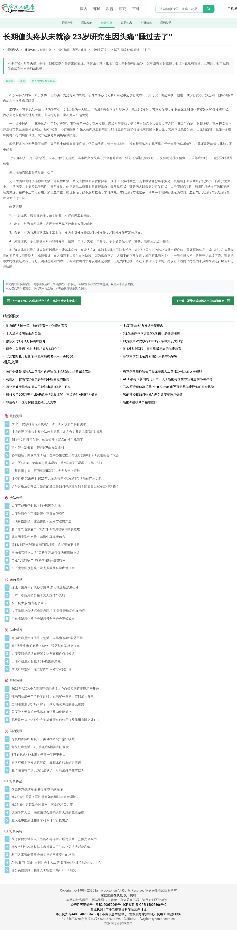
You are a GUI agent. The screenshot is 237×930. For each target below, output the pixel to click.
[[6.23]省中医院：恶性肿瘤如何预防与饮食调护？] (121, 797)
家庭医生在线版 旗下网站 (118, 895)
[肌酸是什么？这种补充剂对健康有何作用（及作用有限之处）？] (121, 720)
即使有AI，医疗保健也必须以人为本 (31, 402)
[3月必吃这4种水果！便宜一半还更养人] (121, 754)
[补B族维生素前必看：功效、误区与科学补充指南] (121, 646)
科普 (109, 9)
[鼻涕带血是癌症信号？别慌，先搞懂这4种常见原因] (121, 638)
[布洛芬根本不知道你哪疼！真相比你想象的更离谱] (121, 762)
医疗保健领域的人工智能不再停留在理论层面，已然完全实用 (48, 371)
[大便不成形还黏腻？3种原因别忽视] (121, 505)
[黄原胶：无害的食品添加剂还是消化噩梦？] (121, 712)
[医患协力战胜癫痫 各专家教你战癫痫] (121, 789)
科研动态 (146, 22)
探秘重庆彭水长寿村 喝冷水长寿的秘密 (150, 356)
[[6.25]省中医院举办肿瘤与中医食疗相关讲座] (121, 804)
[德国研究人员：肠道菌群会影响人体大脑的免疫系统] (121, 812)
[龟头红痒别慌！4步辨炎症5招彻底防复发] (121, 747)
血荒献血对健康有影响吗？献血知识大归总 (153, 341)
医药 (122, 9)
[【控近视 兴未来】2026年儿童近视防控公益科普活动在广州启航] (121, 478)
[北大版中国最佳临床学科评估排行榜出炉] (121, 820)
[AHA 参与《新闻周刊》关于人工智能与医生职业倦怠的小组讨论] (121, 862)
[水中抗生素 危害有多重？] (121, 603)
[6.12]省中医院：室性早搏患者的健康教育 (152, 349)
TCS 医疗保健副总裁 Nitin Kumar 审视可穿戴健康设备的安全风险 (168, 387)
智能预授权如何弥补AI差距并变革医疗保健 (153, 394)
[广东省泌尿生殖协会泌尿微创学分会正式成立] (121, 618)
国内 (83, 9)
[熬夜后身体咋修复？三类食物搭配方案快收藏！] (121, 739)
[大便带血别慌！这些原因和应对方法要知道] (121, 521)
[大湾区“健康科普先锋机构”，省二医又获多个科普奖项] (121, 424)
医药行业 (67, 22)
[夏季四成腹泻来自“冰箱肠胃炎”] (203, 300)
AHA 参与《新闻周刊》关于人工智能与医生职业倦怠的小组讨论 (167, 379)
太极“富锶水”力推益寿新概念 (143, 326)
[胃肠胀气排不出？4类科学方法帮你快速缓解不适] (121, 552)
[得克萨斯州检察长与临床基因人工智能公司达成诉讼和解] (121, 847)
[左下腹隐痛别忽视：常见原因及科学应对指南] (121, 568)
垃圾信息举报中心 (142, 914)
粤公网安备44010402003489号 (78, 914)
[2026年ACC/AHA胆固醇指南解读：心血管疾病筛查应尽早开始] (121, 688)
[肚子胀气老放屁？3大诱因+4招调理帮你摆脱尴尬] (121, 529)
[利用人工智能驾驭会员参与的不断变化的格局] (121, 854)
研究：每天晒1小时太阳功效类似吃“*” (32, 349)
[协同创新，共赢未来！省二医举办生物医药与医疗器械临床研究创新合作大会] (121, 455)
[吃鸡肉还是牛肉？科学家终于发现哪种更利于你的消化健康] (121, 696)
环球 (96, 9)
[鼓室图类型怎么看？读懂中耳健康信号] (121, 537)
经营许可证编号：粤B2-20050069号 (96, 905)
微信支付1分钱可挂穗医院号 (26, 341)
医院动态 (86, 22)
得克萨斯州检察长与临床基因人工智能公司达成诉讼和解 (162, 371)
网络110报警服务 (169, 914)
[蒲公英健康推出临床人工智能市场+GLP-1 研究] (121, 870)
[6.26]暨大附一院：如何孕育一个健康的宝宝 (37, 326)
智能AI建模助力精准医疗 (140, 402)
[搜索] (208, 9)
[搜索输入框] (184, 9)
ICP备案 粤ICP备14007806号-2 (144, 905)
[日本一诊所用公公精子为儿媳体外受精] (121, 595)
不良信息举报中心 (114, 914)
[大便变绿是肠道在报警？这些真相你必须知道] (121, 653)
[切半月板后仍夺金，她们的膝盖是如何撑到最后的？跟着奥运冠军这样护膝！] (121, 486)
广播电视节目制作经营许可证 (126, 909)
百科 (135, 9)
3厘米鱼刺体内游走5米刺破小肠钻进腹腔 (151, 333)
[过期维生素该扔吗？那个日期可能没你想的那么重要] (121, 704)
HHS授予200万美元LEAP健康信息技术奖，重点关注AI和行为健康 (52, 394)
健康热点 (106, 22)
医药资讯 (165, 22)
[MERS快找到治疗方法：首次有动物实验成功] (42, 300)
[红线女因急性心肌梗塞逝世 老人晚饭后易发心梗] (121, 587)
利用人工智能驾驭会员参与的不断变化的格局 (37, 379)
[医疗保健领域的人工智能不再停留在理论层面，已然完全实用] (121, 839)
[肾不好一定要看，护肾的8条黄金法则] (121, 447)
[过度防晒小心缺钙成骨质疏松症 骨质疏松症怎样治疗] (121, 611)
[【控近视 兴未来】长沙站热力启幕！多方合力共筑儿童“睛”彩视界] (121, 432)
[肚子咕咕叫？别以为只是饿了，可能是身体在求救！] (121, 770)
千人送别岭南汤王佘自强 (23, 333)
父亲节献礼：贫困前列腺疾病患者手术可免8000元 (41, 356)
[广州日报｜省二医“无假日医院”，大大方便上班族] (121, 471)
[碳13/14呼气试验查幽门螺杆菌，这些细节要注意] (121, 544)
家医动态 (126, 22)
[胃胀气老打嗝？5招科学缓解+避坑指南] (121, 560)
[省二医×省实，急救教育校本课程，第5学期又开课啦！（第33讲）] (121, 463)
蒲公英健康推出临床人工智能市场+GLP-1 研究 (38, 387)
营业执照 (96, 909)
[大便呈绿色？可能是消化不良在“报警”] (121, 513)
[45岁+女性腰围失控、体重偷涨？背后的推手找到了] (121, 439)
